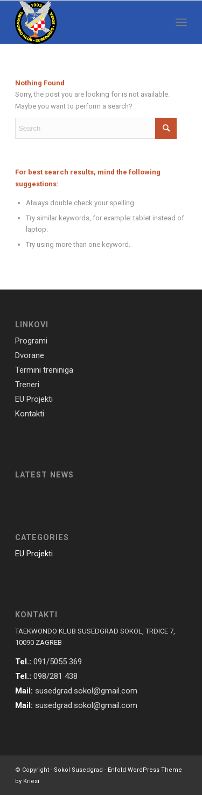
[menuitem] (181, 22)
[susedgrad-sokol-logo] (83, 22)
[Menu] (181, 22)
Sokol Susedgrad (78, 769)
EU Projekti (34, 553)
